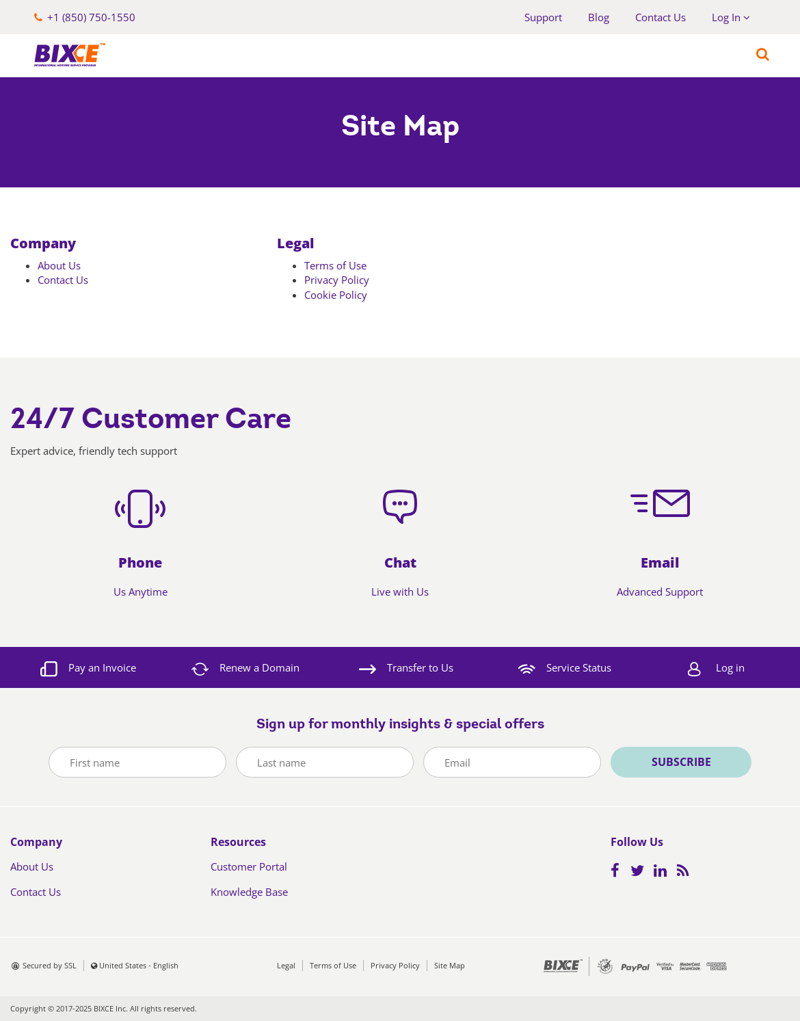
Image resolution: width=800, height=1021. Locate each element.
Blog (598, 17)
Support (543, 17)
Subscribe (681, 761)
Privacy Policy (336, 280)
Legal (295, 243)
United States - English (138, 965)
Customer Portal (249, 866)
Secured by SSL (50, 965)
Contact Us (660, 17)
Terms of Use (335, 265)
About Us (59, 265)
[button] (84, 17)
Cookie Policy (335, 295)
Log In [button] (731, 17)
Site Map (449, 965)
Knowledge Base (249, 892)
